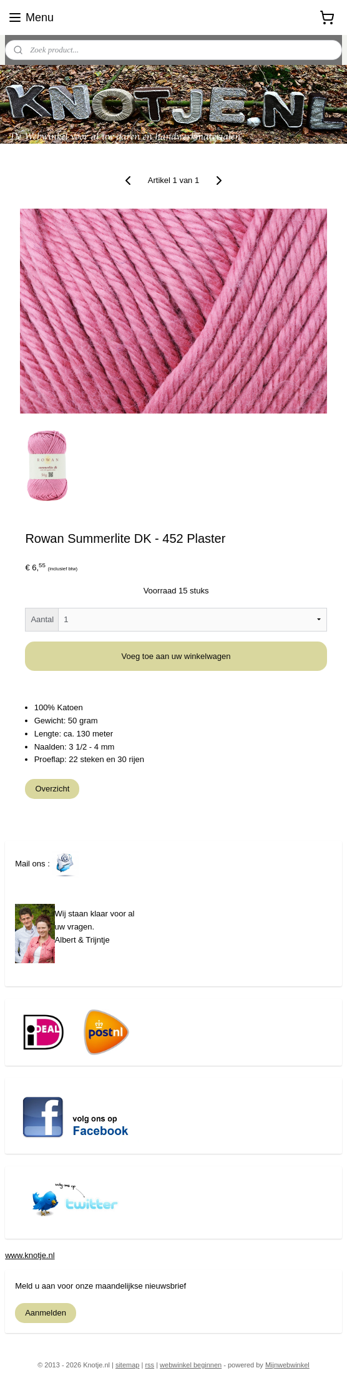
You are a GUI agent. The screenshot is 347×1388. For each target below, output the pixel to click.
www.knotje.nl (29, 1255)
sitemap (127, 1365)
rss (149, 1365)
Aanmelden (45, 1312)
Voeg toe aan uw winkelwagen (176, 657)
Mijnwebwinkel (287, 1365)
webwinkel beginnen (191, 1365)
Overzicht (52, 789)
